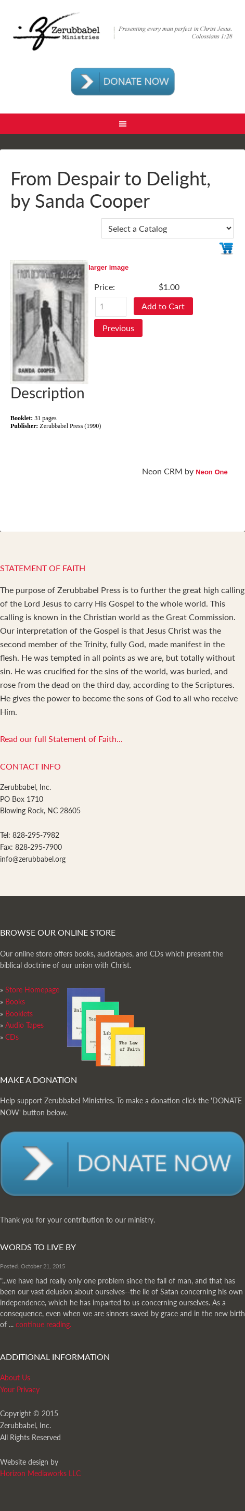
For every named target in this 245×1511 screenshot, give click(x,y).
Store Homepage (32, 989)
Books (15, 1001)
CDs (12, 1036)
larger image (108, 267)
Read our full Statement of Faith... (61, 739)
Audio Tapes (24, 1025)
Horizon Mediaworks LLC (40, 1473)
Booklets (19, 1013)
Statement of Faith (42, 568)
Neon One (211, 472)
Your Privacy (20, 1389)
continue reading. (43, 1324)
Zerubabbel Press (122, 36)
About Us (15, 1377)
